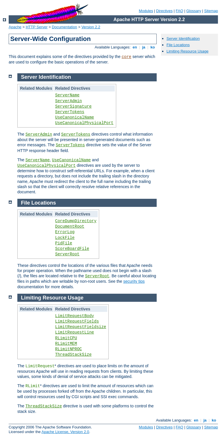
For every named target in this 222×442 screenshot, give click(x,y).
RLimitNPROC (68, 349)
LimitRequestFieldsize (80, 327)
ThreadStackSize (73, 354)
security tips (134, 281)
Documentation (64, 27)
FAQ (179, 11)
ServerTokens (69, 112)
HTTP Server (37, 27)
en (135, 47)
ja (143, 47)
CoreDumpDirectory (76, 221)
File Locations (178, 45)
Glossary (193, 11)
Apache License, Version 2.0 (65, 432)
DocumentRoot (69, 226)
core (127, 57)
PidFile (63, 243)
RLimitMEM (66, 343)
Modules (146, 11)
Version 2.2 (91, 27)
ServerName (67, 95)
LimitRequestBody (74, 316)
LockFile (65, 237)
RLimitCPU (66, 338)
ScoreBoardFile (72, 248)
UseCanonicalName (74, 117)
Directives (164, 11)
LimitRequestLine (74, 332)
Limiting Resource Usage (187, 51)
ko (152, 47)
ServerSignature (73, 106)
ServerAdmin (68, 101)
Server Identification (183, 38)
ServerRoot (67, 254)
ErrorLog (65, 232)
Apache (15, 27)
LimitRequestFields (77, 321)
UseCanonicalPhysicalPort (84, 123)
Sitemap (211, 11)
